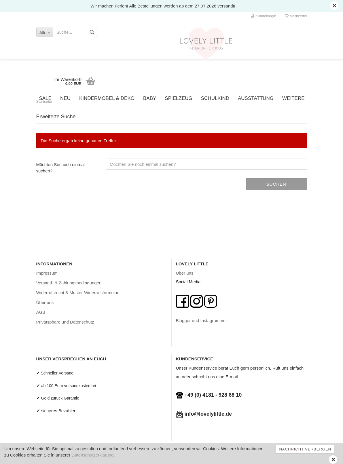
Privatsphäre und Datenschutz (65, 322)
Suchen (276, 184)
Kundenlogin (263, 16)
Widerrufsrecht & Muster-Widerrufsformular (77, 292)
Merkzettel (296, 16)
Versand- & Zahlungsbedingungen (69, 282)
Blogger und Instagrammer (201, 320)
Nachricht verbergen (305, 449)
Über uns (45, 302)
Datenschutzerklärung (92, 454)
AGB (41, 312)
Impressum (47, 273)
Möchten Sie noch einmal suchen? (60, 167)
